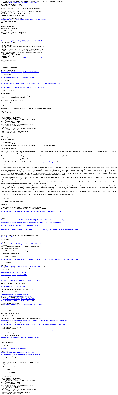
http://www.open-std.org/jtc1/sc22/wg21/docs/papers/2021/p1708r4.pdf (20, 280)
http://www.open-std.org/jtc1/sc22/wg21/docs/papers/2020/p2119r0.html (21, 225)
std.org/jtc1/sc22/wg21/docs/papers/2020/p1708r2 (16, 294)
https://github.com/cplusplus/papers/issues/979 (14, 275)
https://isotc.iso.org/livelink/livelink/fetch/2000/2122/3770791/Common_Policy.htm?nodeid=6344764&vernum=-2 (32, 83)
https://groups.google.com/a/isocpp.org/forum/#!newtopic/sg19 (18, 352)
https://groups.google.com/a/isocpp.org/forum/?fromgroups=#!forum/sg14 (21, 354)
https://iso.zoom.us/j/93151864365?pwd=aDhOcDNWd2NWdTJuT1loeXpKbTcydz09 (24, 19)
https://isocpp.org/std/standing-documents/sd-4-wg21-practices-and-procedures (23, 87)
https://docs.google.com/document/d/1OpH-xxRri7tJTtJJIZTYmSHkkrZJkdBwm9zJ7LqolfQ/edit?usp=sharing (31, 211)
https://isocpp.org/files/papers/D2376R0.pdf (13, 286)
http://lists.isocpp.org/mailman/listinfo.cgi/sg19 (13, 348)
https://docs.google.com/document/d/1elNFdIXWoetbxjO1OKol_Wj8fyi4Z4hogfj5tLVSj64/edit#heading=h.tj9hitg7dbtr (33, 324)
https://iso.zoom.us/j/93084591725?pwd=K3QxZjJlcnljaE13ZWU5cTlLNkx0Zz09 (23, 41)
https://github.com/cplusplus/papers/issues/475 (14, 272)
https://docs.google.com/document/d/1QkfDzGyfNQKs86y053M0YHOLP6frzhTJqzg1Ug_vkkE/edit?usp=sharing (31, 222)
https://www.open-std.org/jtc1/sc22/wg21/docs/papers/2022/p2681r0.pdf (21, 266)
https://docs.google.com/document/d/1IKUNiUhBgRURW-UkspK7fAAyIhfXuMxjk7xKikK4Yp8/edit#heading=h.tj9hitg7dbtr (34, 320)
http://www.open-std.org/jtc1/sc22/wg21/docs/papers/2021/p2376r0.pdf (20, 244)
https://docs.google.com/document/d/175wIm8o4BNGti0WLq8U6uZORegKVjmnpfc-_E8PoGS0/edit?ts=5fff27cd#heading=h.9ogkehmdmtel (39, 229)
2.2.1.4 (2, 262)
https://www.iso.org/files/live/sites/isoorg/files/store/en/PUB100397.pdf (20, 72)
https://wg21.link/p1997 (7, 236)
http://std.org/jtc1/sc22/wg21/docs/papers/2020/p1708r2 (16, 296)
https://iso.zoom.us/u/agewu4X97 (33, 57)
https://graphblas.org (47, 162)
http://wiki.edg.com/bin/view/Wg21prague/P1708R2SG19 (19, 299)
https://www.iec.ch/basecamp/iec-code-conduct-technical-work (18, 77)
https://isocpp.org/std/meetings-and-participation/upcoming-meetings (20, 337)
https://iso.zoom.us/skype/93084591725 (16, 62)
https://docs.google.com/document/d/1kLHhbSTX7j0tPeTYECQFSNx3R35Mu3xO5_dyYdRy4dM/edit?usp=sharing (32, 220)
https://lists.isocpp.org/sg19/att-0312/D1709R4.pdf (23, 2)
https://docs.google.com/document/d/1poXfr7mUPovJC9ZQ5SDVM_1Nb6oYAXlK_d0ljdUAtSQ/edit (28, 330)
